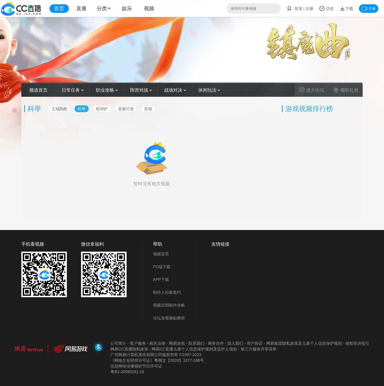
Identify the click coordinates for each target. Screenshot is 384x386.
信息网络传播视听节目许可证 (136, 366)
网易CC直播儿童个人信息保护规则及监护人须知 (194, 349)
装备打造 (126, 108)
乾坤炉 (102, 108)
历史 (326, 8)
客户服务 (138, 343)
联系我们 (196, 343)
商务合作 (216, 343)
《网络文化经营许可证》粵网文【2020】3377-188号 (157, 360)
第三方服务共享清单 (258, 349)
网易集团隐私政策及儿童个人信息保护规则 (304, 343)
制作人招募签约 (167, 292)
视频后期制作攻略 (169, 305)
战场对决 (175, 90)
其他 (148, 108)
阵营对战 (141, 90)
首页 (59, 8)
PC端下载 (161, 267)
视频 (149, 8)
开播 (368, 8)
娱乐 (127, 8)
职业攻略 (107, 90)
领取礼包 (345, 90)
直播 (81, 8)
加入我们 (235, 343)
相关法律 (157, 343)
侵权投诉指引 (357, 343)
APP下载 (161, 280)
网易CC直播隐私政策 (129, 349)
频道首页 (38, 90)
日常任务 (73, 90)
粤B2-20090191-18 (127, 371)
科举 (82, 108)
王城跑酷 (59, 108)
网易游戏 (177, 343)
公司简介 (118, 343)
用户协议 (255, 343)
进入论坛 (311, 90)
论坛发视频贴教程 (169, 318)
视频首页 (161, 254)
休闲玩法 (209, 90)
